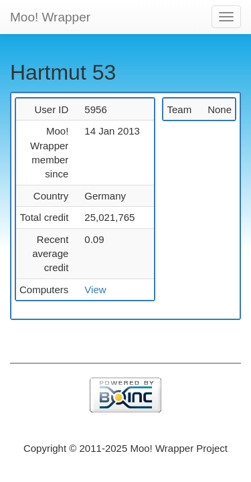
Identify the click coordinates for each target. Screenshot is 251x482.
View (95, 289)
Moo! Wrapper (50, 17)
